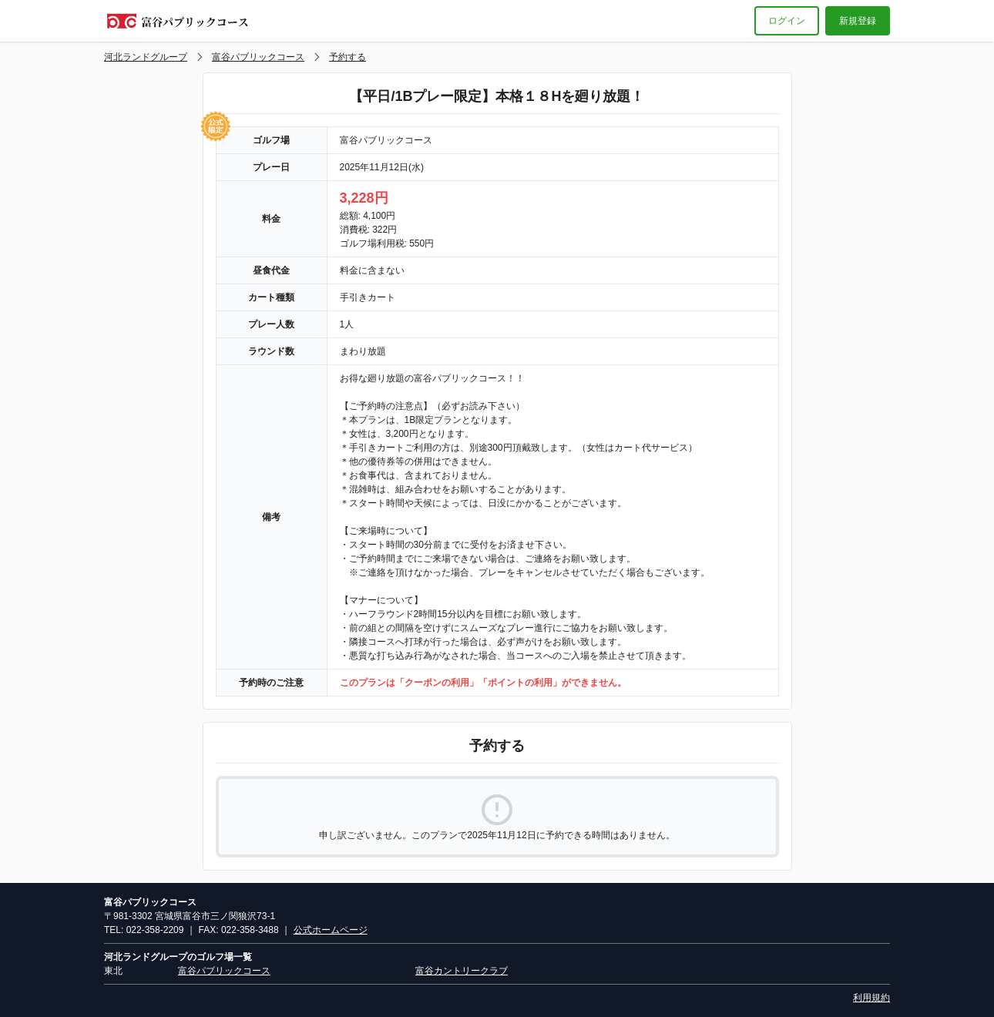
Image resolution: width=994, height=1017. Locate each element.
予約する (347, 57)
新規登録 (857, 20)
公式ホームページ (331, 930)
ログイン (786, 20)
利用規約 (871, 997)
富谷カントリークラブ (461, 970)
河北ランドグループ (145, 57)
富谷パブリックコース (258, 57)
